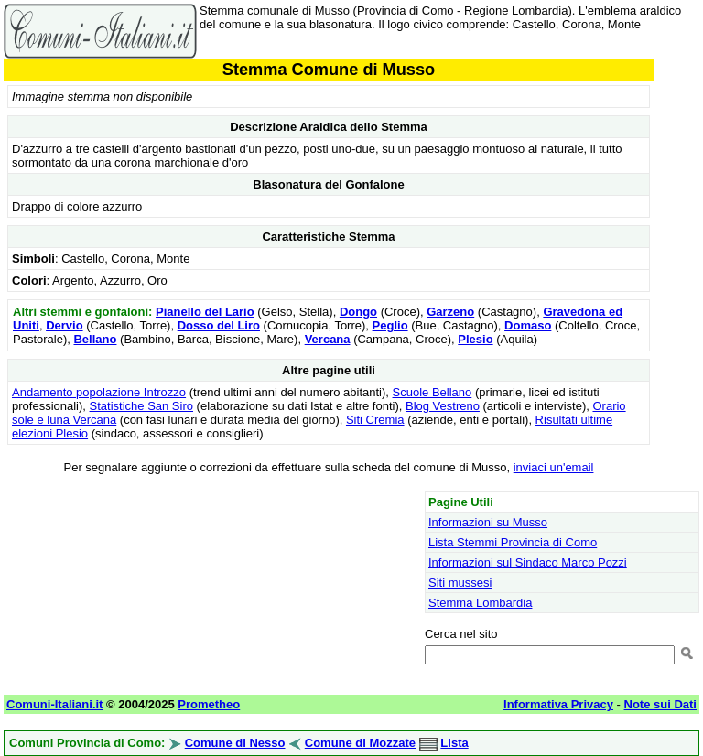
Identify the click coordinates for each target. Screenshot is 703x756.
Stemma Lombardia (480, 603)
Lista (454, 743)
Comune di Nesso (235, 743)
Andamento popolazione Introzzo (99, 392)
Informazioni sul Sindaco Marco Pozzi (527, 562)
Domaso (527, 325)
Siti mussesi (460, 582)
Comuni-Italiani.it (54, 704)
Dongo (358, 312)
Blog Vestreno (443, 406)
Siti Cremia (375, 420)
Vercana (328, 339)
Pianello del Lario (205, 312)
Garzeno (450, 312)
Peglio (390, 325)
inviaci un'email (554, 467)
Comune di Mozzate (360, 743)
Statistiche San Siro (141, 406)
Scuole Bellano (432, 392)
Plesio (475, 339)
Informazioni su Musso (487, 522)
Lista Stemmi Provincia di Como (512, 542)
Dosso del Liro (219, 325)
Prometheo (209, 704)
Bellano (94, 339)
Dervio (64, 325)
